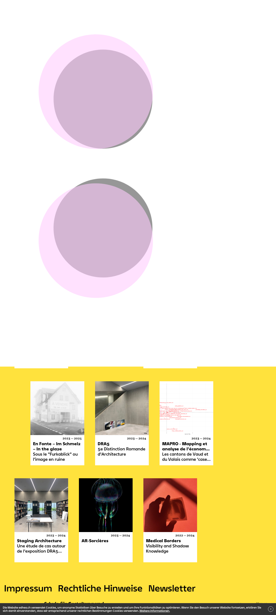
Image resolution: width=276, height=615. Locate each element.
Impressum (28, 588)
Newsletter (172, 588)
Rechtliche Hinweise (100, 588)
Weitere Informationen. (155, 610)
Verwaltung (25, 162)
